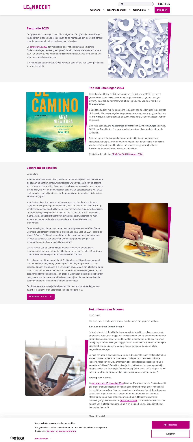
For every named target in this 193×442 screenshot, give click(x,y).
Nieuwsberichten (40, 297)
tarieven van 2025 (38, 47)
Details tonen (41, 437)
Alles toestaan (170, 423)
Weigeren (170, 432)
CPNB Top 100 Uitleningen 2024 (127, 154)
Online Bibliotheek (128, 400)
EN (167, 4)
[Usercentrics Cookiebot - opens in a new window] (17, 437)
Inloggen (162, 10)
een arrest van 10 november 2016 (107, 383)
